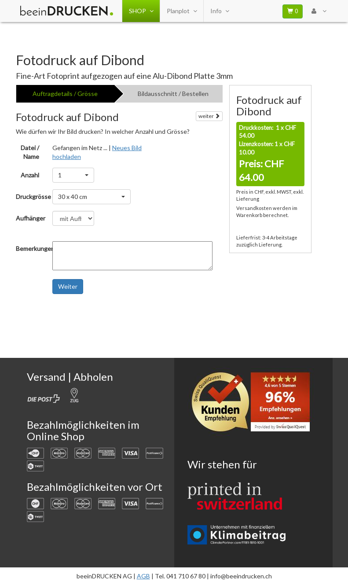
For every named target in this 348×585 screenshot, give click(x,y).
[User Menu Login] (319, 11)
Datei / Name (30, 152)
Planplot (182, 11)
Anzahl (30, 175)
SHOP (141, 11)
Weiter (67, 286)
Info (219, 11)
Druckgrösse (31, 196)
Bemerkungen (31, 248)
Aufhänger (30, 218)
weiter (209, 116)
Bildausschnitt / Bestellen (173, 93)
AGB (143, 576)
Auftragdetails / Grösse (65, 93)
